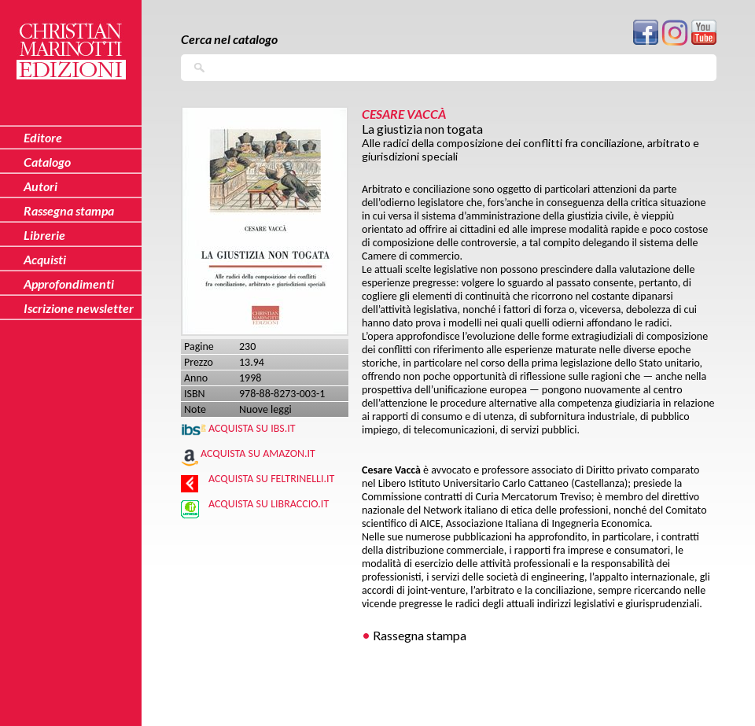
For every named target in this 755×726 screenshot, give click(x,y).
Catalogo (47, 161)
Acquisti (45, 259)
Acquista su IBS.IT (252, 428)
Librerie (44, 234)
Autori (40, 186)
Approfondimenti (69, 283)
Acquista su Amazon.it (258, 453)
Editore (43, 137)
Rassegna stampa (419, 635)
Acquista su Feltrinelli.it (271, 478)
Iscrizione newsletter (79, 307)
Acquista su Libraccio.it (268, 503)
